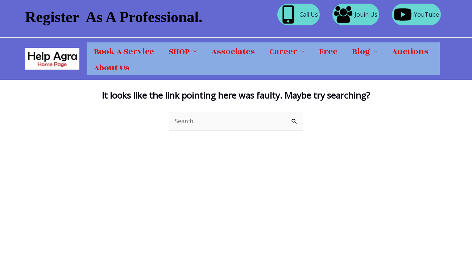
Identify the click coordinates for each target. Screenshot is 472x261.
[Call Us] (298, 14)
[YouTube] (416, 14)
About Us (111, 68)
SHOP (179, 51)
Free (328, 51)
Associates (233, 51)
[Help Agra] (52, 58)
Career (283, 51)
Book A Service (124, 51)
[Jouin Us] (355, 14)
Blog (361, 51)
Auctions (410, 51)
